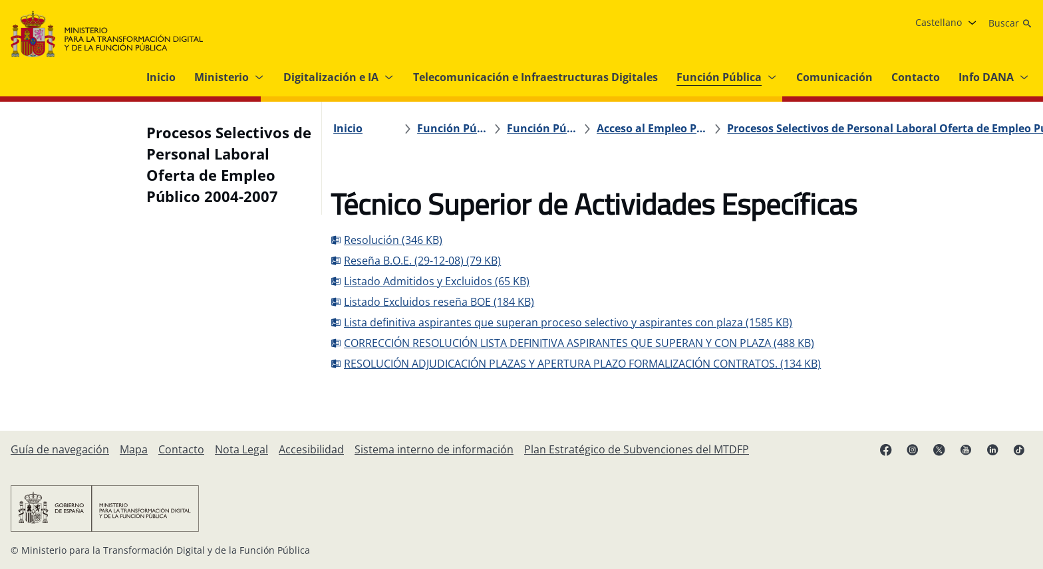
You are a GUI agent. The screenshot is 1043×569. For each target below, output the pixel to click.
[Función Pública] (449, 128)
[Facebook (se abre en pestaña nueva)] (886, 449)
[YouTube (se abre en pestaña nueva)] (966, 449)
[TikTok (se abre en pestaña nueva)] (1019, 449)
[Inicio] (355, 128)
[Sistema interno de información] (434, 449)
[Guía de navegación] (60, 449)
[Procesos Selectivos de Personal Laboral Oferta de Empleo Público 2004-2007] (777, 128)
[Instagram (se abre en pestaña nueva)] (913, 449)
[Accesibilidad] (311, 449)
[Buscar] (1010, 23)
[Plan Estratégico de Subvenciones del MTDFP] (636, 449)
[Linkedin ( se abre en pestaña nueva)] (992, 449)
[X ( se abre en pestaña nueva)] (939, 449)
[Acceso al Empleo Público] (598, 128)
